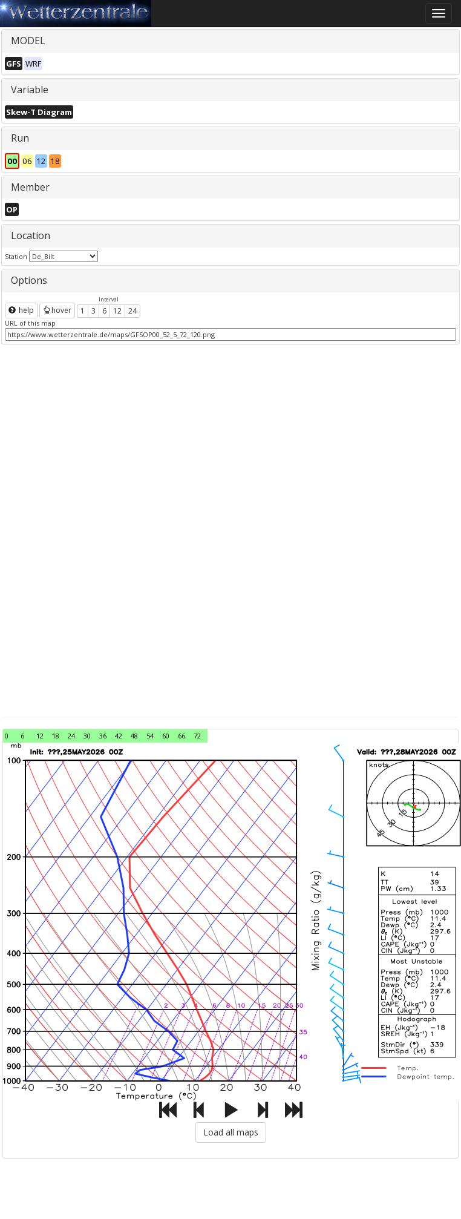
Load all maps (230, 1132)
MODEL (28, 40)
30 (87, 735)
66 (181, 735)
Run (20, 138)
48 (134, 735)
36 (102, 735)
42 (118, 735)
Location (30, 235)
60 (165, 735)
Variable (29, 89)
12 (117, 311)
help (21, 310)
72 (197, 735)
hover (57, 310)
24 (132, 311)
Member (30, 187)
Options (29, 280)
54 (150, 735)
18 (55, 735)
